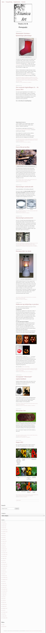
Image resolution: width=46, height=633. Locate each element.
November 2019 (4, 529)
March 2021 (4, 527)
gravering (22, 435)
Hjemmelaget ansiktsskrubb (24, 186)
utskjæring (22, 370)
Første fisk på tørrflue (22, 147)
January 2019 (4, 541)
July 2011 (3, 610)
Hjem (3, 2)
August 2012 (4, 594)
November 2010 (4, 612)
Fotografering (9, 2)
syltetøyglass (27, 245)
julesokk (31, 79)
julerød (28, 79)
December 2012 (4, 589)
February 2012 (4, 604)
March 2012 (4, 602)
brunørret (19, 179)
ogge (36, 179)
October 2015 (4, 568)
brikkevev (23, 77)
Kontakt (23, 2)
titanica (22, 180)
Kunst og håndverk (23, 82)
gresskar (31, 368)
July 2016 (3, 560)
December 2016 (4, 552)
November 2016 (4, 554)
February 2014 (4, 575)
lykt (32, 297)
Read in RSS (4, 626)
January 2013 (4, 587)
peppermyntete (22, 245)
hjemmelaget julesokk (33, 77)
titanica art (26, 180)
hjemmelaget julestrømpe (20, 78)
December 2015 (4, 564)
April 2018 (4, 543)
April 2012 (4, 600)
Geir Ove (29, 356)
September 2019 (4, 531)
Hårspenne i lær (21, 410)
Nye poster (20, 299)
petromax (34, 297)
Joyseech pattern (18, 64)
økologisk (17, 245)
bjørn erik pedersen (21, 368)
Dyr (19, 181)
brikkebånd (19, 77)
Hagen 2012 (19, 442)
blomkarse (19, 494)
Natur (21, 181)
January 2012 (4, 606)
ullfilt (18, 81)
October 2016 (4, 556)
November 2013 (4, 577)
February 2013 (4, 585)
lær (16, 436)
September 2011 (4, 608)
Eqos (27, 63)
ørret (20, 180)
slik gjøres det (31, 369)
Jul (19, 82)
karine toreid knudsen (31, 80)
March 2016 (4, 562)
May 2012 (3, 598)
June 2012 (3, 596)
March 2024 (4, 525)
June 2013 (3, 581)
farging (19, 435)
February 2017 (4, 548)
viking (21, 81)
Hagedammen (17, 2)
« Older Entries (18, 500)
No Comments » (29, 82)
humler (26, 494)
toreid (29, 180)
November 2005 (4, 617)
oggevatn (17, 180)
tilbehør (28, 405)
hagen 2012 (23, 494)
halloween (35, 368)
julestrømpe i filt (19, 80)
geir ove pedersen (27, 368)
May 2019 (3, 537)
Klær (20, 405)
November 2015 (4, 566)
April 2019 (4, 539)
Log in (3, 624)
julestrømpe (35, 79)
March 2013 (4, 583)
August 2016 (4, 558)
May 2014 (3, 573)
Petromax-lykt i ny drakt (23, 251)
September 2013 (4, 579)
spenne (18, 436)
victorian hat (22, 404)
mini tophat (33, 403)
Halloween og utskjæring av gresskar (27, 304)
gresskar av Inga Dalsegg (25, 366)
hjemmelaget (27, 77)
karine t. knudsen (24, 80)
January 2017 (4, 550)
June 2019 (3, 535)
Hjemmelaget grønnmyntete (24, 218)
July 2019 (3, 533)
